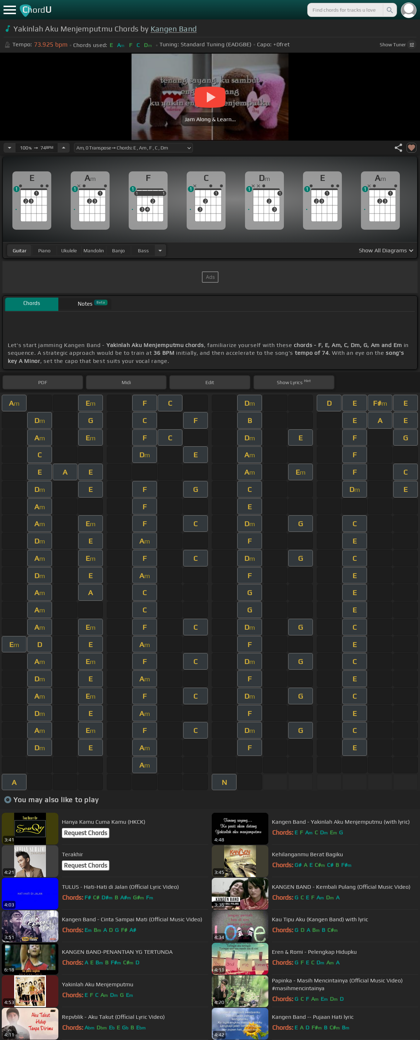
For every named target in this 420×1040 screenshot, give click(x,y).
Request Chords (85, 832)
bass (143, 250)
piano (44, 250)
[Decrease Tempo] (10, 148)
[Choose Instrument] (160, 250)
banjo (118, 250)
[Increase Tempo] (64, 148)
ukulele (69, 250)
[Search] (389, 10)
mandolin (93, 250)
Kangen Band (174, 28)
